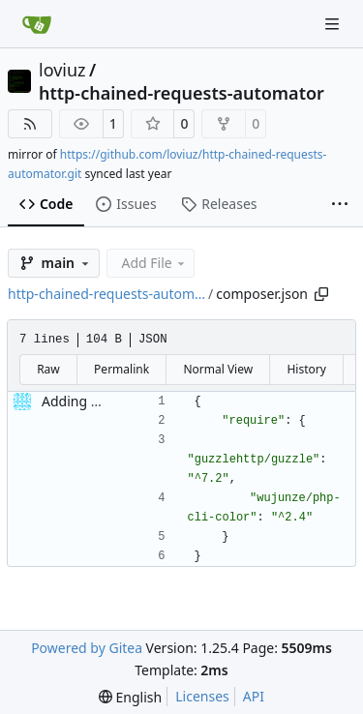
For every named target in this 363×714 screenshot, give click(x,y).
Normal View (218, 369)
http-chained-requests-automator (181, 93)
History (306, 369)
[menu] (130, 697)
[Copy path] (321, 294)
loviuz (62, 69)
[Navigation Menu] (334, 24)
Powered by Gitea (86, 648)
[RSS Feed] (30, 123)
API (253, 696)
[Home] (37, 24)
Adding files (79, 401)
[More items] (339, 205)
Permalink (121, 369)
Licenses (202, 696)
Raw (48, 369)
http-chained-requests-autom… (106, 293)
